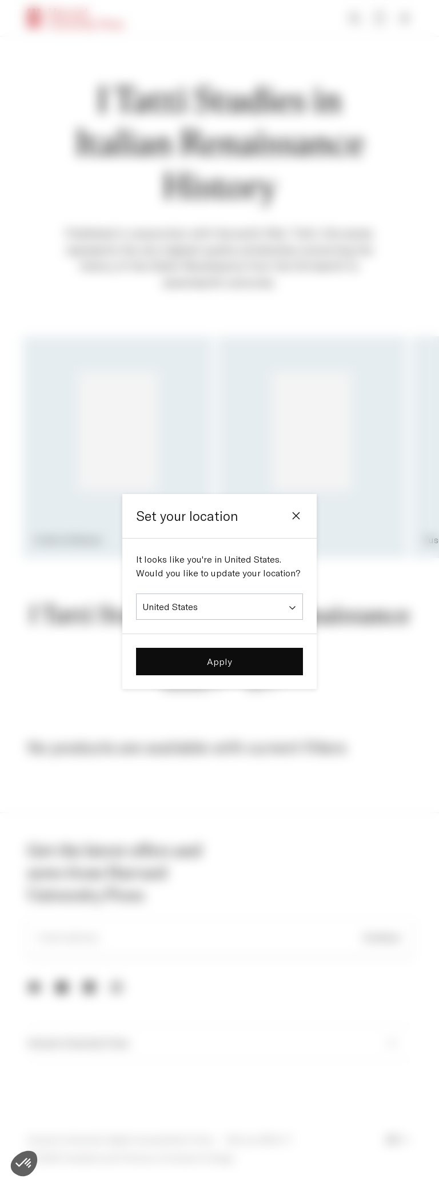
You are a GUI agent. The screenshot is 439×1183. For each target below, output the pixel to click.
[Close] (296, 516)
